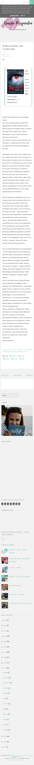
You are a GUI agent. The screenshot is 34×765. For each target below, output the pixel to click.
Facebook (13, 356)
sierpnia (5, 693)
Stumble (14, 359)
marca (4, 719)
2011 (5, 742)
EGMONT (20, 350)
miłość (14, 351)
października (6, 683)
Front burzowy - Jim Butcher (16, 594)
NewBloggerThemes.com (17, 760)
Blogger (20, 757)
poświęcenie (22, 351)
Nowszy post (4, 375)
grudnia (5, 672)
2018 (5, 641)
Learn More (14, 16)
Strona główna (17, 375)
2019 (5, 636)
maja (4, 709)
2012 (5, 736)
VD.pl (2, 539)
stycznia (5, 730)
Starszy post (29, 375)
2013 (5, 668)
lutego (5, 725)
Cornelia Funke (10, 350)
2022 (5, 620)
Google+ (6, 359)
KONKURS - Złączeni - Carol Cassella (19, 577)
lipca (4, 698)
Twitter (21, 356)
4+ (3, 350)
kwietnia (5, 714)
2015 (5, 657)
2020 (5, 631)
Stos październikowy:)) (15, 585)
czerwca (5, 704)
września (5, 688)
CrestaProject (14, 758)
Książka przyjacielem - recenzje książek (21, 755)
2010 (5, 747)
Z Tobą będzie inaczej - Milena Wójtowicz (20, 603)
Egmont (18, 99)
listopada (5, 678)
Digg (21, 359)
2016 (5, 652)
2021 (5, 625)
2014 (5, 663)
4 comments (7, 56)
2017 (5, 647)
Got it (22, 16)
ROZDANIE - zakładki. (15, 568)
